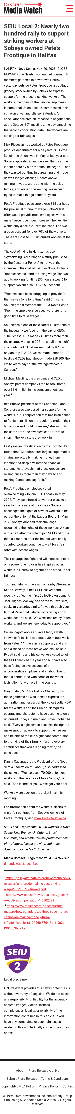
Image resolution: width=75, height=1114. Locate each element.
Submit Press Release (21, 1078)
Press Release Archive (43, 1070)
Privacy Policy (49, 1086)
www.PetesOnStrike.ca (50, 818)
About (20, 1070)
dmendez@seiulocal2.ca (21, 864)
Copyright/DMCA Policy (18, 1086)
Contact (68, 1086)
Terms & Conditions (55, 1078)
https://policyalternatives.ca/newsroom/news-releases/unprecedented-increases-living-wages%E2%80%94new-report (37, 883)
